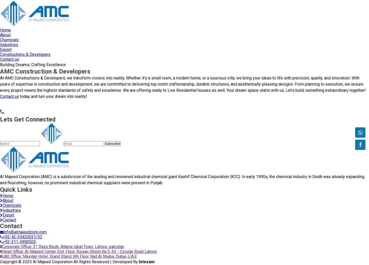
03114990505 (16, 112)
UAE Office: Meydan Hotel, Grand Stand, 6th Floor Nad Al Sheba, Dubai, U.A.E (68, 256)
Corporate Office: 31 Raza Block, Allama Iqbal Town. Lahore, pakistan (62, 246)
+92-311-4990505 (18, 241)
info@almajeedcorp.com (23, 232)
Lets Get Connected (28, 119)
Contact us (9, 59)
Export (6, 49)
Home (5, 30)
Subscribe (112, 144)
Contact (8, 220)
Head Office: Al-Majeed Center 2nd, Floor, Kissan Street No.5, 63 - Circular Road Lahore (78, 251)
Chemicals (9, 39)
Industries (9, 44)
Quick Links (16, 189)
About (5, 35)
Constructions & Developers (25, 54)
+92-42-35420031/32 (21, 237)
